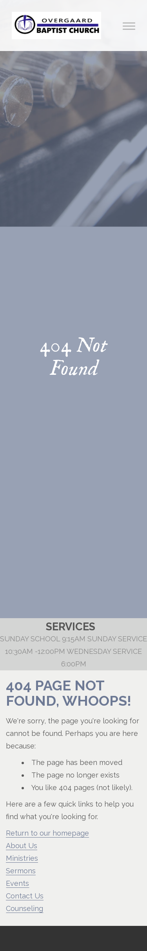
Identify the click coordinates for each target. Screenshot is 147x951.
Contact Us (25, 896)
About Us (21, 845)
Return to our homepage (47, 833)
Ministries (22, 858)
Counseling (24, 908)
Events (17, 883)
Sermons (21, 871)
